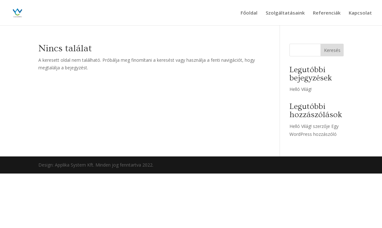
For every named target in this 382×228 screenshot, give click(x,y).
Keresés (332, 50)
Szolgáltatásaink (285, 13)
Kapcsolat (360, 13)
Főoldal (249, 13)
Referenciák (326, 13)
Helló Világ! (300, 89)
